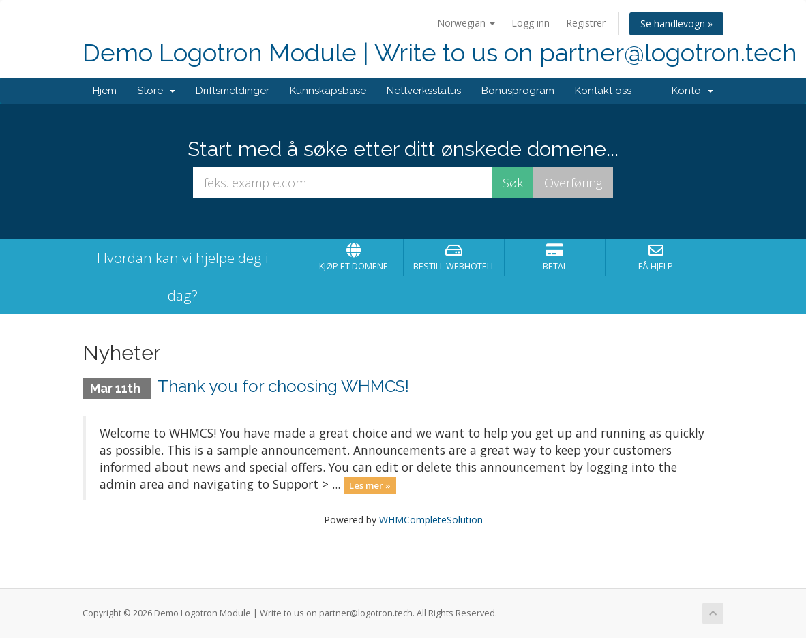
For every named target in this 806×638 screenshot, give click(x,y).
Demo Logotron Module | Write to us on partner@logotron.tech (440, 52)
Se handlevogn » (676, 23)
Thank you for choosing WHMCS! (283, 386)
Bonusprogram (517, 91)
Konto (692, 91)
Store (156, 91)
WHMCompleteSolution (431, 519)
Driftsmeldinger (232, 91)
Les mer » (370, 485)
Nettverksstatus (424, 91)
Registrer (586, 22)
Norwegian (466, 22)
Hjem (105, 91)
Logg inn (530, 22)
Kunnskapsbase (328, 91)
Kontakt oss (603, 91)
